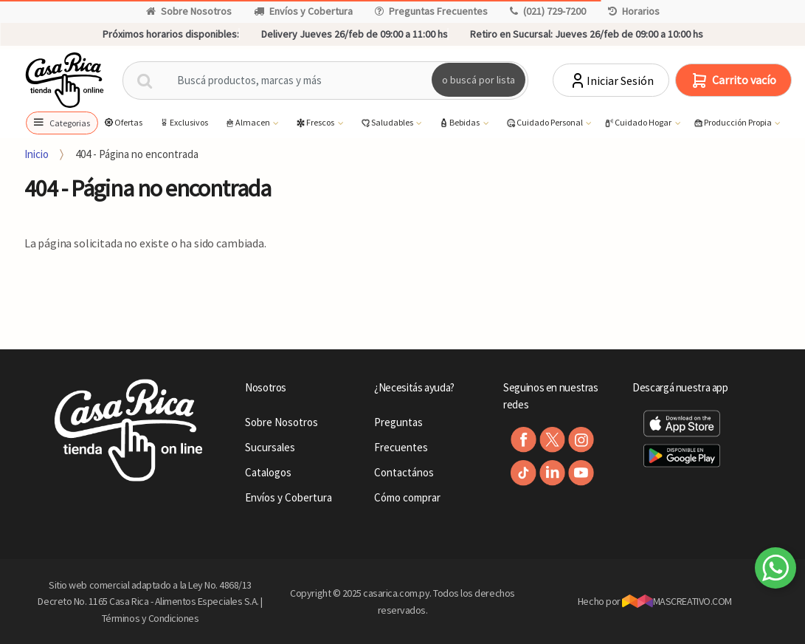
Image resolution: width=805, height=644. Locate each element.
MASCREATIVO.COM (677, 601)
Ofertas (122, 122)
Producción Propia (733, 123)
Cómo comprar (407, 497)
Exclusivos (183, 122)
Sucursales (270, 447)
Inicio (36, 154)
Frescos (315, 123)
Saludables (387, 123)
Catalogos (268, 472)
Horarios (634, 11)
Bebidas (459, 123)
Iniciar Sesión (611, 80)
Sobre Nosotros (189, 11)
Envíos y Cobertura (303, 11)
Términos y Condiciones (150, 618)
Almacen (248, 123)
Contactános (404, 472)
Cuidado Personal (544, 123)
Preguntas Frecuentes (431, 11)
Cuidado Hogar (638, 123)
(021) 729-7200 (548, 11)
